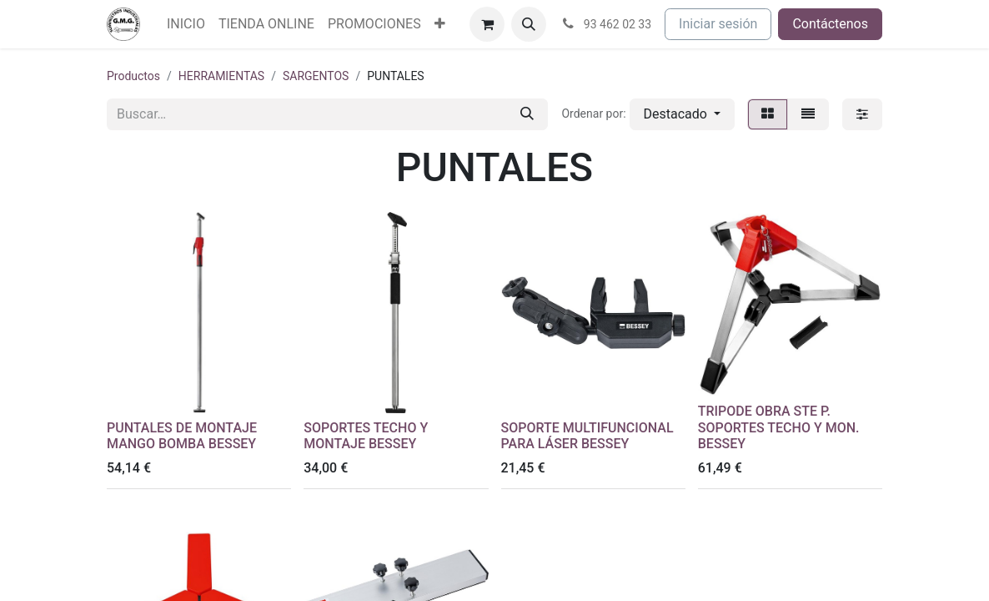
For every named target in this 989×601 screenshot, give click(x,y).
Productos (133, 76)
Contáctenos (830, 24)
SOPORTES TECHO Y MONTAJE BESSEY (366, 436)
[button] (528, 24)
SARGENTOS (316, 76)
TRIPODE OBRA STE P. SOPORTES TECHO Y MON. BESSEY (779, 427)
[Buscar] (527, 114)
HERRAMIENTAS (221, 76)
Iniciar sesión (718, 24)
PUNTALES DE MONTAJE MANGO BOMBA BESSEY (182, 436)
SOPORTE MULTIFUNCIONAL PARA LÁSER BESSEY (587, 436)
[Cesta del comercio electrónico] (487, 24)
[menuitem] (186, 24)
